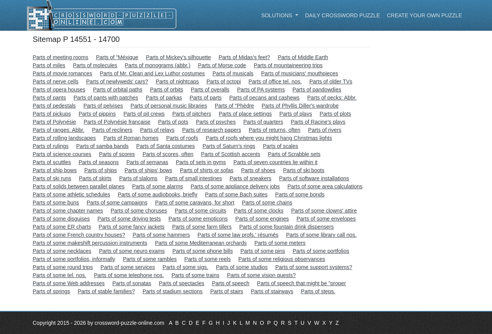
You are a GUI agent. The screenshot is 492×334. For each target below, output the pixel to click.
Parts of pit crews (144, 114)
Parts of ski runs (52, 178)
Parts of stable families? (106, 291)
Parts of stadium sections (173, 291)
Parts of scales (280, 146)
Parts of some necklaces (62, 251)
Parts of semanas (147, 162)
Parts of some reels (207, 259)
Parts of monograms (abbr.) (157, 65)
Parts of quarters (263, 122)
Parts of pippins (97, 114)
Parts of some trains (195, 275)
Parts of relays (157, 130)
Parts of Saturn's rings (229, 146)
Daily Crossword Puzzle (342, 15)
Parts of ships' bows (148, 170)
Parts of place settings (245, 114)
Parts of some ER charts (62, 227)
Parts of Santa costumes (165, 146)
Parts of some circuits (200, 211)
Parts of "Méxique (117, 57)
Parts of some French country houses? (79, 235)
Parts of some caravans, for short (194, 202)
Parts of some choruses (139, 211)
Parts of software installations (314, 178)
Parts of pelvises (103, 106)
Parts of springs (51, 291)
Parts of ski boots (303, 170)
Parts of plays (295, 114)
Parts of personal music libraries (169, 106)
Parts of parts (205, 98)
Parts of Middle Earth (303, 57)
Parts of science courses (62, 154)
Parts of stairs (226, 291)
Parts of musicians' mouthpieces (299, 73)
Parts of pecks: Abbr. (331, 98)
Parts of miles (49, 65)
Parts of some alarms (157, 186)
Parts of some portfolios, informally (74, 259)
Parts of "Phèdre (234, 106)
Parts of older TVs (330, 81)
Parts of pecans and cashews (264, 98)
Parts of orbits (166, 89)
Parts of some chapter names (68, 211)
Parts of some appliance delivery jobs (235, 186)
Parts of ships (100, 170)
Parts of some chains (267, 202)
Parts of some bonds (299, 194)
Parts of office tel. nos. (275, 81)
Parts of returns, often (275, 130)
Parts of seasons (98, 162)
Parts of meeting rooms (60, 57)
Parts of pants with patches (105, 98)
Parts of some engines (262, 219)
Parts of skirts (95, 178)
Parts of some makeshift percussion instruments (90, 243)
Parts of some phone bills (202, 251)
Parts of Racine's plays (318, 122)
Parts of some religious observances (281, 259)
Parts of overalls (210, 89)
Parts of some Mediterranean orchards (201, 243)
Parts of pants (49, 98)
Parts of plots (335, 114)
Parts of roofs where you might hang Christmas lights (269, 138)
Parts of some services (127, 267)
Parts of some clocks (258, 211)
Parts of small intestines (193, 178)
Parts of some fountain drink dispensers (286, 227)
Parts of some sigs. (185, 267)
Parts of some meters (280, 243)
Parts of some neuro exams (132, 251)
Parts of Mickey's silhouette (178, 57)
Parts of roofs (182, 138)
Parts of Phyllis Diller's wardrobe (300, 106)
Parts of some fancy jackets (132, 227)
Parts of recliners (112, 130)
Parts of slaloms (138, 178)
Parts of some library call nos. (321, 235)
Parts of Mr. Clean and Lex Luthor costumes (152, 73)
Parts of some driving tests (129, 219)
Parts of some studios (242, 267)
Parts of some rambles (150, 259)
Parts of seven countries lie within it (275, 162)
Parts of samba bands (102, 146)
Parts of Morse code (222, 65)
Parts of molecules (95, 65)
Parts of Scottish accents (230, 154)
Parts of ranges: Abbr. (59, 130)
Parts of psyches (216, 122)
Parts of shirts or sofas (206, 170)
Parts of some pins (263, 251)
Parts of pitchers (191, 114)
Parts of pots (173, 122)
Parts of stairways (272, 291)
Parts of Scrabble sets (294, 154)
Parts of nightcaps (177, 81)
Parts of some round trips (63, 267)
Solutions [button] (277, 15)
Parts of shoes (258, 170)
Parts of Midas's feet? (244, 57)
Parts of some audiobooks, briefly (157, 194)
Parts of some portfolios (321, 251)
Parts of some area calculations (325, 186)
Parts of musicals (233, 73)
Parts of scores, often (168, 154)
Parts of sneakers (250, 178)
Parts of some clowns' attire (324, 211)
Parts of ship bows (54, 170)
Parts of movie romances (62, 73)
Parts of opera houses (59, 89)
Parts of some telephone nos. (129, 275)
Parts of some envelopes (326, 219)
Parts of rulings (50, 146)
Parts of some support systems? (313, 267)
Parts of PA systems (261, 89)
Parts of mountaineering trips (288, 65)
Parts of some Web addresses (69, 283)
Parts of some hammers (161, 235)
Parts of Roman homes (130, 138)
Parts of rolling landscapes (64, 138)
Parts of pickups (52, 114)
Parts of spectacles (181, 283)
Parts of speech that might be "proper (301, 283)
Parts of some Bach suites (236, 194)
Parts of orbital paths (117, 89)
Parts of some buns (56, 202)
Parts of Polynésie (54, 122)
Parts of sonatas (131, 283)
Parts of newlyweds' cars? (117, 81)
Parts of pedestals (54, 106)
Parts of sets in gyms (201, 162)
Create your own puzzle (424, 15)
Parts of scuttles (52, 162)
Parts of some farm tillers (202, 227)
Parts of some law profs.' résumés (238, 235)
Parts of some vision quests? (261, 275)
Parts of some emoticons (198, 219)
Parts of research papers (211, 130)
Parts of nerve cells (55, 81)
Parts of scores (117, 154)
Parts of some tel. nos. (59, 275)
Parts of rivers (324, 130)
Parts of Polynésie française (117, 122)
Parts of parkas (164, 98)
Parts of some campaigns (117, 202)
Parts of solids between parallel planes (79, 186)
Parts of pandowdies (317, 89)
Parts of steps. (318, 291)
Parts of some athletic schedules (71, 194)
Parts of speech (230, 283)
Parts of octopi (223, 81)
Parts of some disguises (61, 219)
